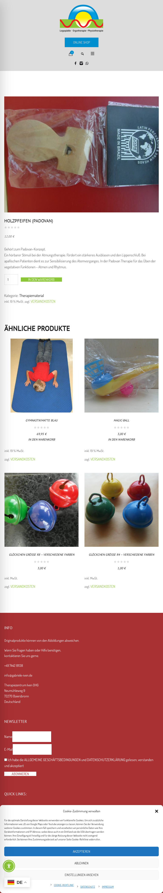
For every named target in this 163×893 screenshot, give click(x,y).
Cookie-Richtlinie (64, 885)
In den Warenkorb (41, 279)
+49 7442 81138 (13, 665)
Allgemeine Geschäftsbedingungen (52, 759)
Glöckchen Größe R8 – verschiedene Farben (41, 555)
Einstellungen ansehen (81, 875)
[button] (157, 811)
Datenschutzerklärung (106, 759)
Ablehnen (81, 863)
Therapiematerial (31, 295)
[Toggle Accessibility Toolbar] (9, 866)
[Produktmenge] (11, 279)
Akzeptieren (81, 851)
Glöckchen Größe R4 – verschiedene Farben (121, 555)
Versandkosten (43, 301)
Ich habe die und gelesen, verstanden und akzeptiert (78, 762)
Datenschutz (87, 886)
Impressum (108, 886)
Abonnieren (20, 774)
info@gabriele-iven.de (18, 675)
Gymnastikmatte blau (41, 420)
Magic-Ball (121, 420)
